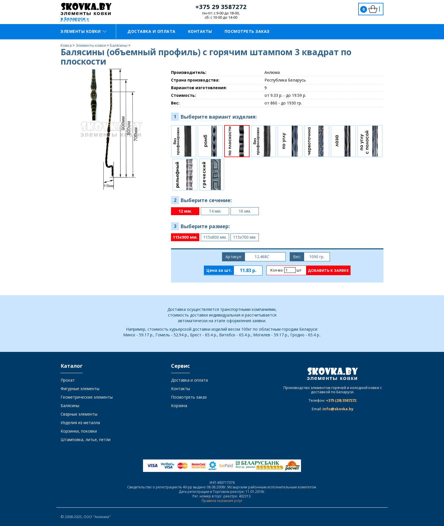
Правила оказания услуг (222, 500)
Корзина (179, 405)
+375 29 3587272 (221, 6)
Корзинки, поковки (79, 431)
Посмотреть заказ (247, 31)
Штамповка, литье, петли (85, 439)
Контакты (200, 31)
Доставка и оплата (151, 31)
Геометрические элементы (87, 397)
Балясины (70, 405)
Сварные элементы (79, 414)
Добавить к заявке (328, 270)
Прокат (68, 380)
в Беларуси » (75, 18)
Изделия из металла (80, 422)
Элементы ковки (83, 31)
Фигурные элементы (80, 388)
